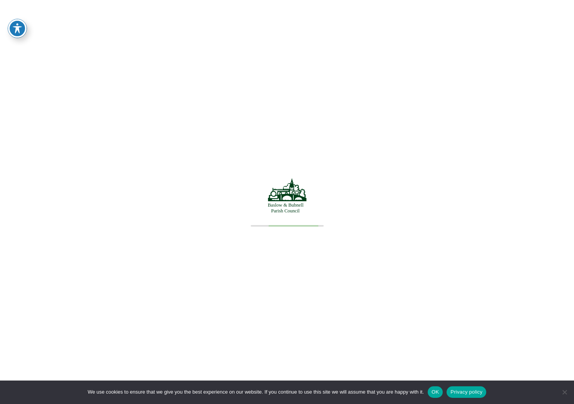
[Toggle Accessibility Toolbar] (17, 15)
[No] (564, 392)
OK (435, 392)
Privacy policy (466, 392)
